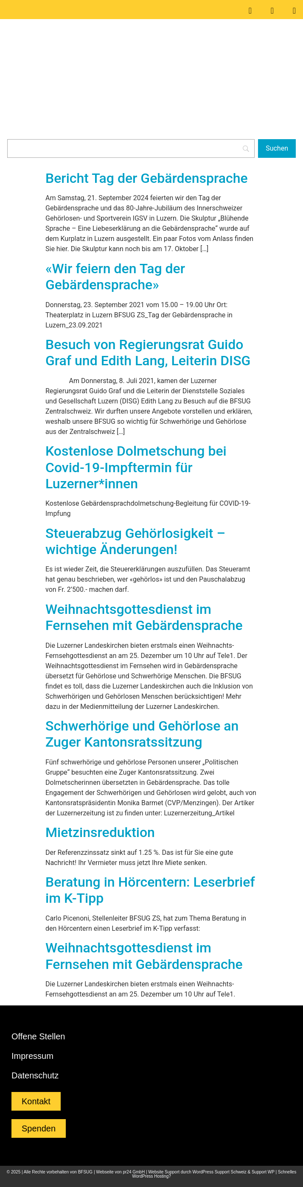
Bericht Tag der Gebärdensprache (146, 178)
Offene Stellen (38, 1036)
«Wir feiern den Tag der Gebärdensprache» (115, 276)
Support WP (263, 1172)
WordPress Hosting (150, 1176)
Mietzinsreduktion (100, 832)
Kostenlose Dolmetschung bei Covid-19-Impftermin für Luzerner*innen (136, 467)
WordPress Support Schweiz (220, 1172)
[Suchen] (277, 148)
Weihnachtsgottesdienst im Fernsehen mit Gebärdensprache (144, 617)
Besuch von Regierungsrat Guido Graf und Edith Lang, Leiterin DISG (147, 352)
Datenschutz (35, 1075)
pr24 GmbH (134, 1172)
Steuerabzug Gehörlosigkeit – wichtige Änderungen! (135, 541)
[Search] (131, 148)
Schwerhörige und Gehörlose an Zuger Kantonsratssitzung (141, 734)
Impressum (32, 1056)
